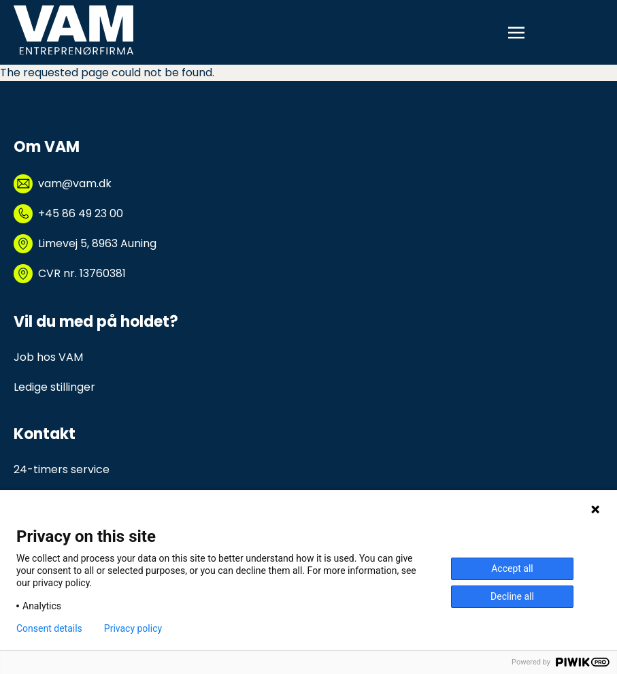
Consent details (49, 628)
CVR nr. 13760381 (82, 273)
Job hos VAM (48, 357)
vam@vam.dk (75, 183)
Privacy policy (133, 628)
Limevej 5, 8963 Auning (97, 243)
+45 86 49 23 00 (80, 213)
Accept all (512, 568)
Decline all (512, 596)
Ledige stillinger (54, 387)
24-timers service (62, 469)
